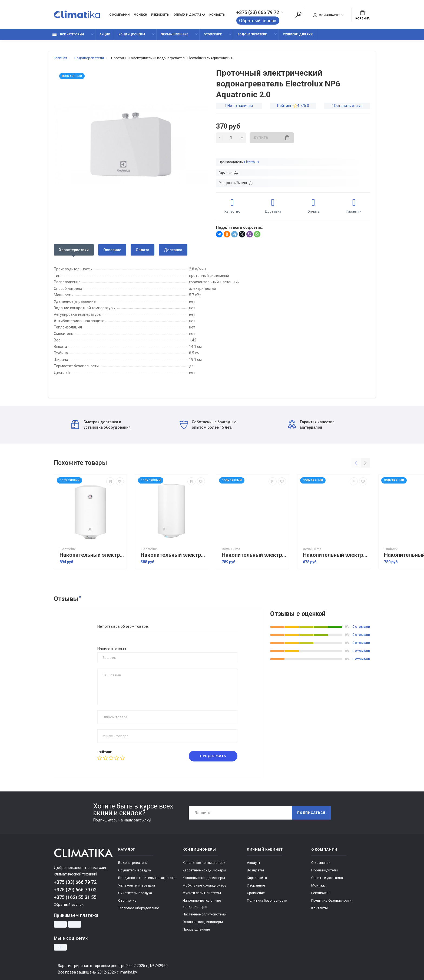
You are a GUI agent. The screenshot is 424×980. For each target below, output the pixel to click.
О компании (119, 14)
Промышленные (174, 34)
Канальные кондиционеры (204, 863)
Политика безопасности (267, 900)
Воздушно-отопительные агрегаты (147, 878)
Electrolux (251, 162)
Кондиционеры (131, 34)
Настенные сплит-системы (205, 914)
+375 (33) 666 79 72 (257, 12)
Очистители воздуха (135, 893)
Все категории (68, 34)
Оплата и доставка (189, 14)
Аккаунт (253, 863)
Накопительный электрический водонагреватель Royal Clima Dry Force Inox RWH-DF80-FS (254, 555)
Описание (112, 250)
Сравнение (256, 893)
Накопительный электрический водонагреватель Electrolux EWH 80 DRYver (91, 555)
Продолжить (213, 756)
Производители (324, 870)
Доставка (173, 250)
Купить (271, 137)
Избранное (256, 885)
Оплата (142, 250)
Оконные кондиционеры (203, 922)
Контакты (217, 14)
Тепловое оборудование (138, 908)
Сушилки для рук (298, 34)
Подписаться (311, 813)
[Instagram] (60, 947)
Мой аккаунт (326, 15)
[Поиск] (298, 14)
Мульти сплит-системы (202, 893)
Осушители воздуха (134, 870)
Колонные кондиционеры (204, 878)
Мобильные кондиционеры (205, 885)
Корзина (362, 15)
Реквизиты (160, 14)
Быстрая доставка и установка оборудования (101, 424)
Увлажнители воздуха (136, 885)
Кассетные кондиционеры (204, 870)
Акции (105, 34)
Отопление (213, 34)
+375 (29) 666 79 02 (75, 889)
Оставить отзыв (348, 105)
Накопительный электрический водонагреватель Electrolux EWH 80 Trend (173, 555)
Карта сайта (257, 878)
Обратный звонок (258, 20)
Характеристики (74, 250)
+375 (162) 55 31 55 (75, 897)
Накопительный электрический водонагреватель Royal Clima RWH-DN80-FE (335, 555)
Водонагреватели (252, 34)
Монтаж (140, 14)
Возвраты (255, 870)
